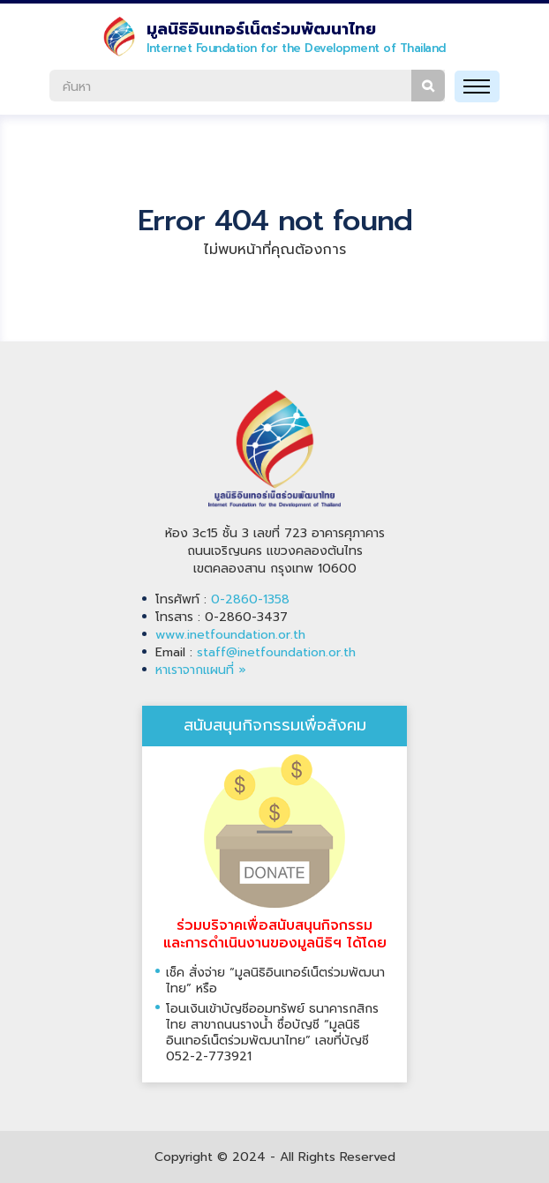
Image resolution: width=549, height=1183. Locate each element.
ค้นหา (428, 85)
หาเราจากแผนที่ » (200, 670)
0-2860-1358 (250, 599)
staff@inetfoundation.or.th (276, 652)
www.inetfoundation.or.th (230, 634)
